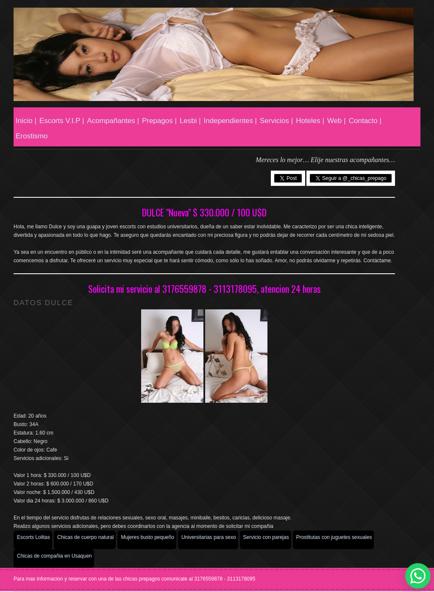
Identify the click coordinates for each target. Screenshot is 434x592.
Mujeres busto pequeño (147, 537)
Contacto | (365, 121)
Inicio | (26, 121)
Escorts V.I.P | (61, 121)
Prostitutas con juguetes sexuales (334, 537)
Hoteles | (310, 121)
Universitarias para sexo (208, 537)
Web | (336, 121)
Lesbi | (190, 121)
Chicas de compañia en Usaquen (54, 556)
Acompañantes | (113, 121)
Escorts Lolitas (33, 537)
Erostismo (32, 136)
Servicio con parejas (266, 537)
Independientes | (230, 121)
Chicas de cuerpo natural (85, 537)
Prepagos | (159, 121)
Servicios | (276, 121)
